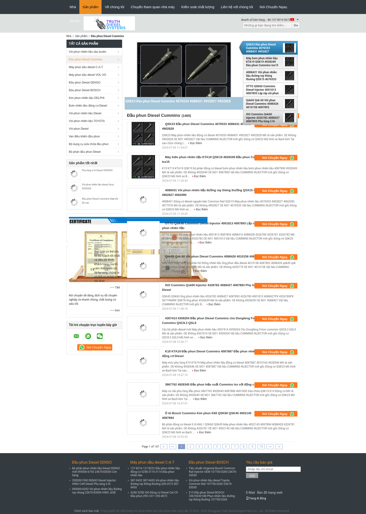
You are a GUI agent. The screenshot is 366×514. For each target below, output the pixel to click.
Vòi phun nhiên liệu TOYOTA (87, 121)
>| (279, 446)
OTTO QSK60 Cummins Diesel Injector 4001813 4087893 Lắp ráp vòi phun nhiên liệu (262, 90)
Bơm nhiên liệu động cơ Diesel (88, 105)
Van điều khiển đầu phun (84, 136)
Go (296, 25)
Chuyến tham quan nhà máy (153, 7)
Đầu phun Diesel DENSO (84, 82)
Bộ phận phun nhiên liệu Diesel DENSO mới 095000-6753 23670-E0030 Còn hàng (96, 472)
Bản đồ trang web (269, 492)
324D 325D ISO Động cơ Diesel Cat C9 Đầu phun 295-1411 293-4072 (154, 494)
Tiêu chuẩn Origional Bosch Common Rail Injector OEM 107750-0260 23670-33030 (213, 472)
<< (172, 446)
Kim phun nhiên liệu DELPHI (86, 98)
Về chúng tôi (114, 7)
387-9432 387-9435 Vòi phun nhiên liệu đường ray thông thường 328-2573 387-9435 (154, 484)
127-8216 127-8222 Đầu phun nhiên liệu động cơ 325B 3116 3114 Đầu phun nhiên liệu (155, 472)
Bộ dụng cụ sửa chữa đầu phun (89, 144)
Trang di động (256, 498)
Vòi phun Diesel (78, 128)
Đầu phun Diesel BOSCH (84, 90)
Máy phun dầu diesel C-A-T (86, 67)
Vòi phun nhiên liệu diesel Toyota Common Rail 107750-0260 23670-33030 (210, 484)
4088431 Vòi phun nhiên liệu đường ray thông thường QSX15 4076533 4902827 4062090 (261, 76)
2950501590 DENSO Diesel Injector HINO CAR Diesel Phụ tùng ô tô (94, 482)
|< (164, 446)
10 (261, 446)
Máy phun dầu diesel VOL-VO (87, 74)
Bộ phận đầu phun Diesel (85, 151)
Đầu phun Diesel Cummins (85, 59)
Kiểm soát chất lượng (197, 7)
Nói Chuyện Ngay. (274, 7)
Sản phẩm (91, 7)
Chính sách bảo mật (86, 511)
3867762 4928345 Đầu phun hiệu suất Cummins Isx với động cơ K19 (213, 384)
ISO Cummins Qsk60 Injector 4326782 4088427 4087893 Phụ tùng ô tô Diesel (263, 118)
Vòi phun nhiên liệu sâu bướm (87, 51)
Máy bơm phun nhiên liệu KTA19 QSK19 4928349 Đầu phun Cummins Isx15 (262, 62)
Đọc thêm (196, 143)
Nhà (73, 7)
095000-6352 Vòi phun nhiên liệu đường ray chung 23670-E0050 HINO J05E (97, 490)
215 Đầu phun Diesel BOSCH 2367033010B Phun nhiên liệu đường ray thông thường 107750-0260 (212, 496)
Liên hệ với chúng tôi (237, 7)
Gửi (252, 475)
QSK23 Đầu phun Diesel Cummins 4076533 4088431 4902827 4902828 (261, 48)
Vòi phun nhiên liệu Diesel (85, 113)
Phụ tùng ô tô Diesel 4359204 (97, 170)
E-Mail (250, 492)
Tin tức (75, 21)
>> (270, 446)
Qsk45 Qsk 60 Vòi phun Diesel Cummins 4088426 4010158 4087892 (262, 104)
